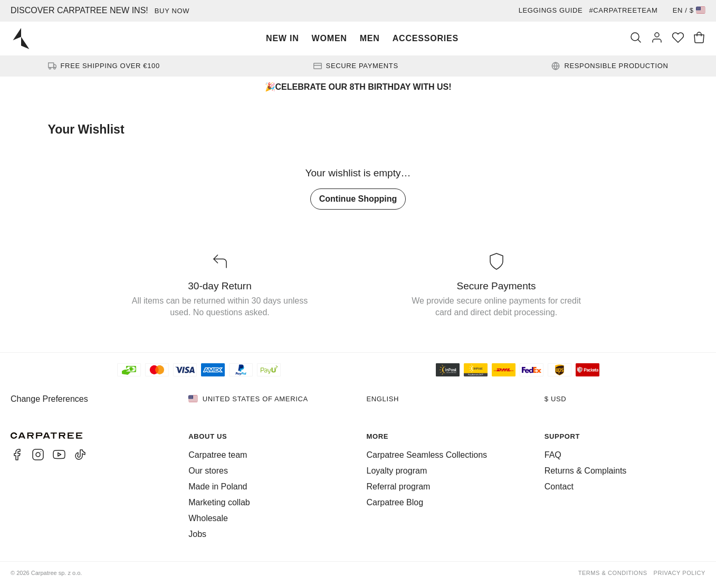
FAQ (553, 454)
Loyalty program (397, 470)
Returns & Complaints (586, 470)
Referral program (399, 486)
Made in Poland (217, 486)
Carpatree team (217, 454)
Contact (559, 486)
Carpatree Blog (395, 502)
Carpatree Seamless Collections (427, 454)
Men (370, 38)
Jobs (197, 534)
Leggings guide (551, 10)
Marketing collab (219, 502)
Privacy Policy (679, 573)
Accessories (426, 38)
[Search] (635, 38)
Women (329, 38)
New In (282, 38)
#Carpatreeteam (623, 10)
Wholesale (208, 518)
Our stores (208, 470)
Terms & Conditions (612, 573)
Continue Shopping (358, 198)
